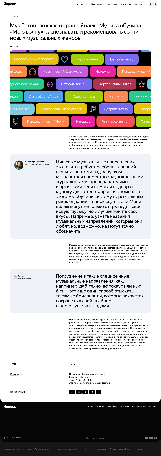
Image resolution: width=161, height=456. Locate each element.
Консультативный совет (44, 449)
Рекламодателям (111, 4)
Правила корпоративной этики (69, 449)
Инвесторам (96, 4)
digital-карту (75, 145)
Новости (74, 4)
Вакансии (84, 4)
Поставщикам (101, 449)
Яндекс (19, 438)
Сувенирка (89, 449)
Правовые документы (95, 438)
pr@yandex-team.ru (100, 383)
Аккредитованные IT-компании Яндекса (126, 449)
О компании (126, 4)
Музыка (74, 364)
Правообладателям (12, 449)
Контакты (138, 4)
